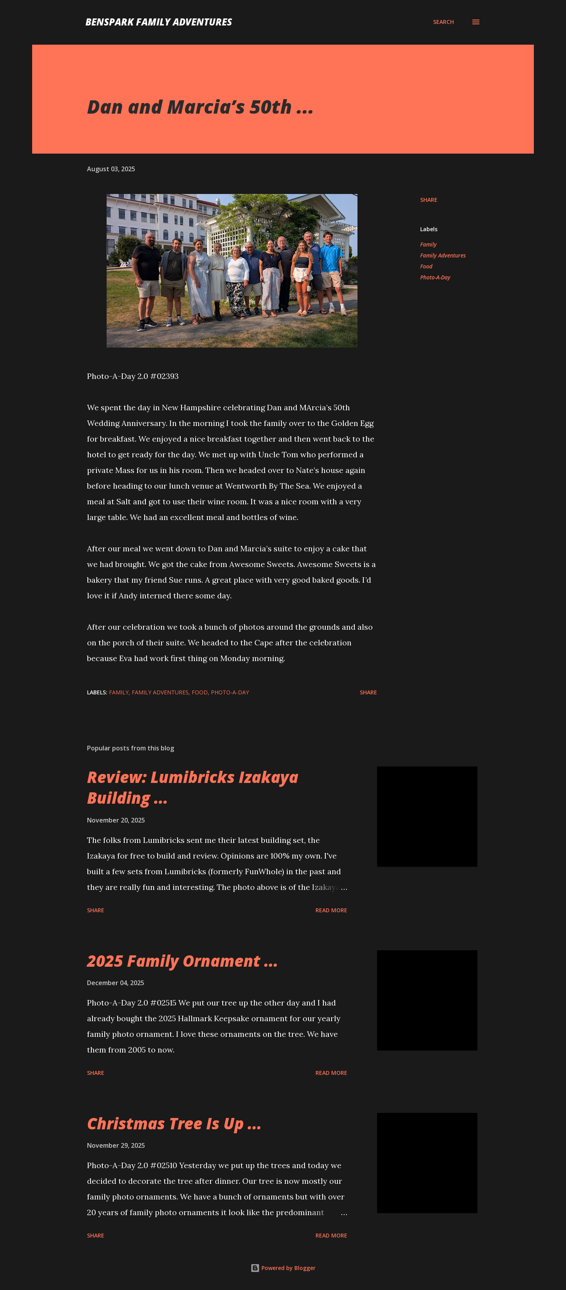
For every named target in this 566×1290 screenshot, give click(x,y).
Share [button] (428, 199)
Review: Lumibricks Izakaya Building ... (192, 787)
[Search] (443, 22)
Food (426, 266)
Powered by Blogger (283, 1268)
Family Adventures (443, 255)
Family (428, 244)
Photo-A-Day (435, 277)
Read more (331, 910)
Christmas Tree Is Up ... (174, 1123)
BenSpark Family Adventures (158, 21)
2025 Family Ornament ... (182, 960)
